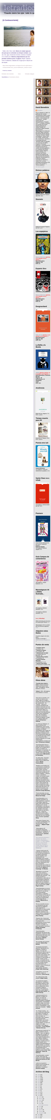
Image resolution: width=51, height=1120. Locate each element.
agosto (41, 1109)
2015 (38, 1084)
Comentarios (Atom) (14, 77)
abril (40, 1101)
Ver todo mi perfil (40, 167)
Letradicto (39, 110)
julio (40, 1108)
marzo (40, 1100)
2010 (38, 1076)
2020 (38, 1092)
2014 (38, 1082)
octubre (41, 1111)
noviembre (41, 1113)
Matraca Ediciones (41, 257)
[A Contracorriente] (10, 20)
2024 (38, 1116)
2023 (38, 1114)
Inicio (19, 74)
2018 (38, 1089)
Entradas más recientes (8, 74)
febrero (41, 1098)
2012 (38, 1079)
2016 (38, 1086)
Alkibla (37, 372)
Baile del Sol (39, 335)
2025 (38, 1117)
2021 (38, 1093)
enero (40, 1097)
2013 (38, 1081)
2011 (38, 1078)
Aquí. (37, 627)
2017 (38, 1087)
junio (40, 1106)
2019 (38, 1090)
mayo (40, 1103)
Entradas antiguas (29, 74)
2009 (38, 1074)
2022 (38, 1095)
